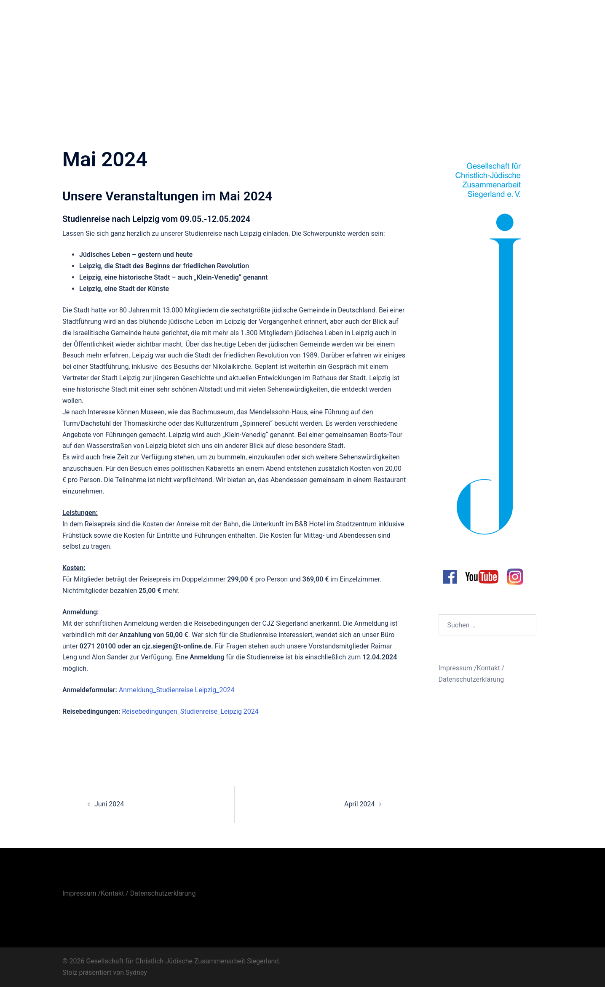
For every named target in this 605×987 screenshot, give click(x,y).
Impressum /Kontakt (469, 668)
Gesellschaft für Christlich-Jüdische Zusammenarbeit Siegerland (130, 18)
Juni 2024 (109, 804)
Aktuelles (357, 18)
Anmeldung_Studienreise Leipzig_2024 (177, 690)
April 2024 (359, 804)
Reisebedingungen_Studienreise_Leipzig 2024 (190, 711)
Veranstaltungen (428, 18)
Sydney (136, 972)
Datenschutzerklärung (471, 679)
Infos (388, 18)
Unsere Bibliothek (513, 18)
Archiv (470, 18)
